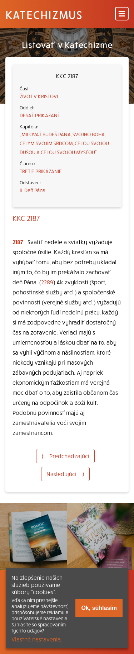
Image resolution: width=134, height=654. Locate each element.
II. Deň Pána (32, 190)
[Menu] (122, 14)
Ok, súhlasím (99, 608)
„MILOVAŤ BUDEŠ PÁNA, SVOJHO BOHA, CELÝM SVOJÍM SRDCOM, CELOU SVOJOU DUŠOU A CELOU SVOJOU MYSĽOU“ (64, 143)
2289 (47, 281)
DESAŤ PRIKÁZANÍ (39, 115)
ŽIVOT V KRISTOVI (39, 96)
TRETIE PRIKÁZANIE (41, 171)
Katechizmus (44, 14)
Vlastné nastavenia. (36, 639)
